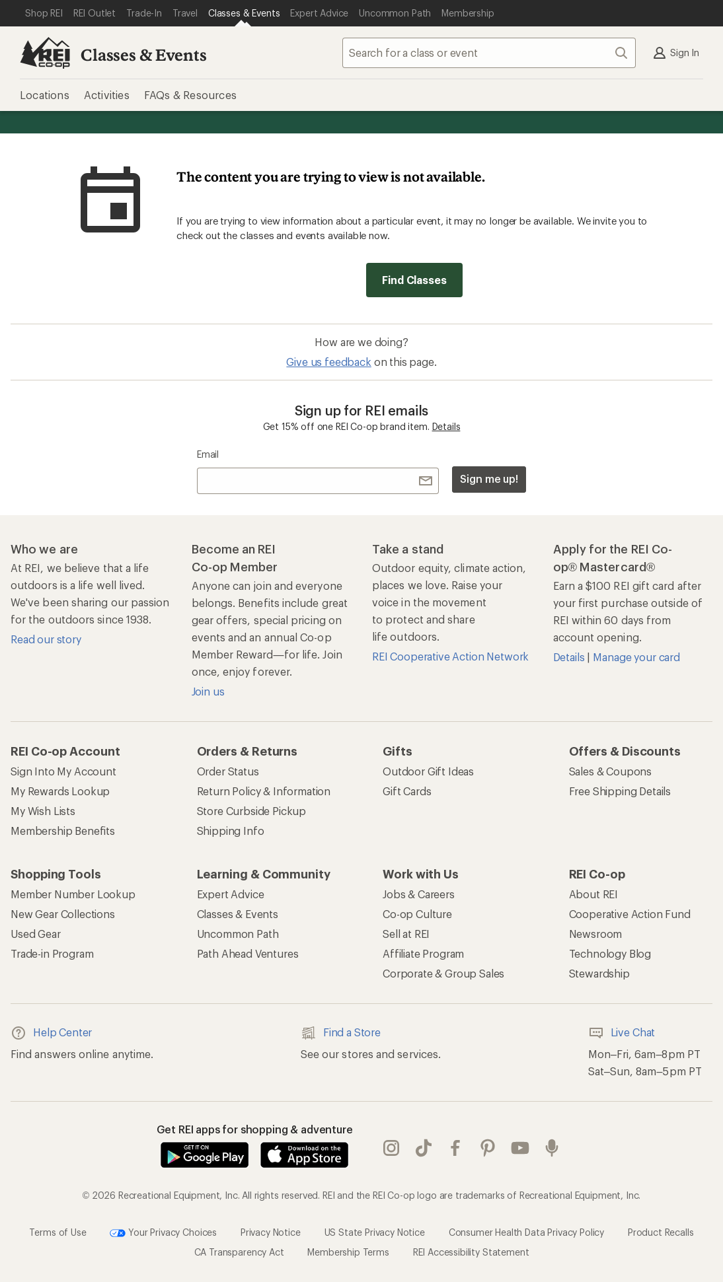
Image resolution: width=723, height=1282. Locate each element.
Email (208, 454)
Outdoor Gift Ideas (428, 771)
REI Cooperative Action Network (450, 656)
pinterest (487, 1147)
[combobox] (489, 53)
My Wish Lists (43, 810)
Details (446, 426)
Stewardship (599, 973)
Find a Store (341, 1033)
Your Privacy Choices (163, 1233)
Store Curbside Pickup (252, 810)
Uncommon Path (238, 933)
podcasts (551, 1147)
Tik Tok (423, 1147)
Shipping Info (230, 830)
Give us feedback (328, 361)
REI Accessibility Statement (471, 1252)
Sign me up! (489, 478)
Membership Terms (348, 1252)
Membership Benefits (63, 830)
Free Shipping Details (620, 791)
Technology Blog (610, 953)
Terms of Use (57, 1231)
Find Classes (414, 279)
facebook (455, 1147)
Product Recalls (661, 1231)
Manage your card (636, 657)
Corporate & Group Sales (443, 973)
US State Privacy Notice (374, 1231)
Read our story (46, 639)
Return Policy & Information (264, 791)
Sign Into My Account (63, 771)
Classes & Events (143, 54)
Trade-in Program (52, 953)
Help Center (51, 1033)
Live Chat (622, 1033)
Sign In (675, 53)
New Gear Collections (63, 914)
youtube (520, 1147)
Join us (208, 691)
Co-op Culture (417, 914)
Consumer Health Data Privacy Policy (526, 1231)
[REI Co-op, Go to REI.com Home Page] (45, 53)
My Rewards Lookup (60, 791)
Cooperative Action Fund (630, 914)
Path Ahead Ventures (248, 953)
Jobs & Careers (419, 894)
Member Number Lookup (73, 894)
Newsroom (596, 933)
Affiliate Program (423, 953)
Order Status (228, 771)
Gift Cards (407, 791)
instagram (391, 1147)
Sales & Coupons (610, 771)
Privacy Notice (271, 1231)
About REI (594, 894)
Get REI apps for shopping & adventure (255, 1129)
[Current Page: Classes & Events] (244, 13)
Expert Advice (230, 894)
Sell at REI (406, 933)
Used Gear (36, 933)
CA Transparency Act (239, 1252)
